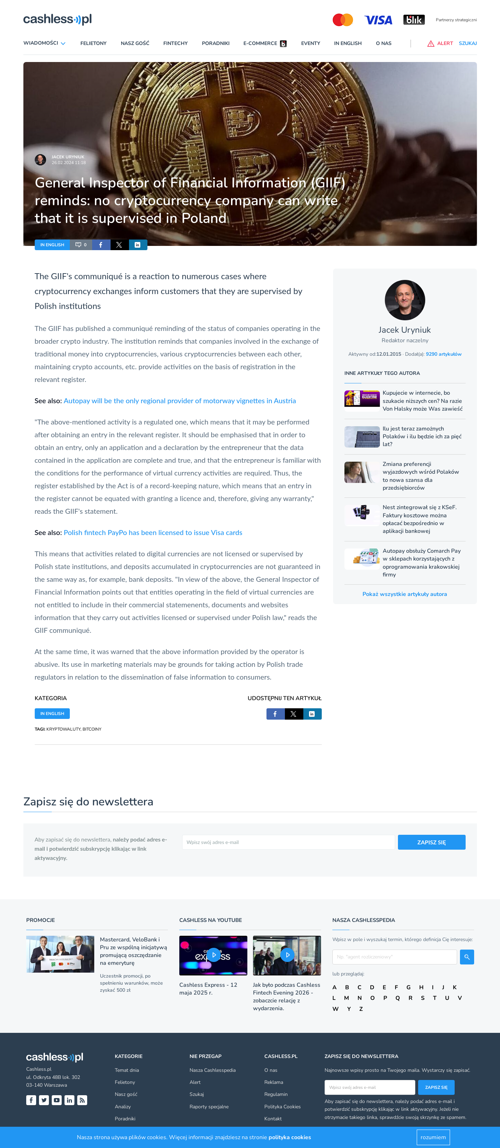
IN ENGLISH (52, 245)
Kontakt (273, 1118)
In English (348, 43)
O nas (384, 43)
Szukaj (197, 1094)
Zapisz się (436, 1087)
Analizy (123, 1106)
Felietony (93, 43)
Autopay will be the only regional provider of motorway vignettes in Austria (180, 400)
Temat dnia (127, 1070)
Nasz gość (135, 43)
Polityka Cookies (282, 1106)
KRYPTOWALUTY (63, 729)
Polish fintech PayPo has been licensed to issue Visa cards (153, 532)
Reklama (273, 1082)
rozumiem (433, 1137)
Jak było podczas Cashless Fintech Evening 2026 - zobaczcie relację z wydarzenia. (286, 996)
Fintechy (175, 43)
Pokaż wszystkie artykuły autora (405, 594)
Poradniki (216, 43)
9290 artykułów (444, 354)
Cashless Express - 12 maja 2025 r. (208, 989)
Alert (195, 1082)
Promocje (40, 920)
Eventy (310, 43)
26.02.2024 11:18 (69, 162)
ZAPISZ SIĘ (431, 842)
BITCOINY (92, 729)
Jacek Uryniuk (68, 157)
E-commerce (260, 43)
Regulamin (276, 1094)
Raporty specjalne (209, 1106)
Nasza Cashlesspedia (213, 1070)
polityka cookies (290, 1137)
